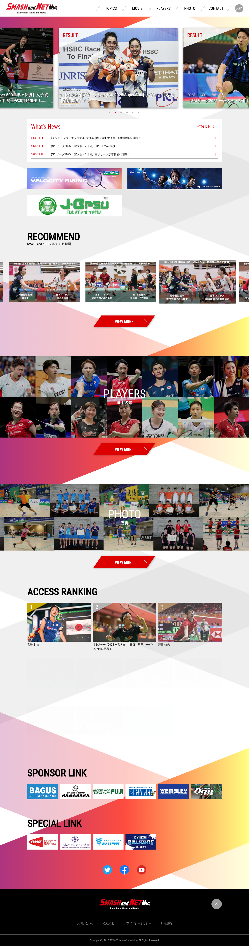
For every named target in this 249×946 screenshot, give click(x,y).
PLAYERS (163, 8)
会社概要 (108, 923)
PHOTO (189, 8)
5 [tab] (133, 112)
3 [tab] (122, 112)
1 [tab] (110, 112)
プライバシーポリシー (137, 923)
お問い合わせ (85, 923)
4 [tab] (127, 112)
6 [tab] (139, 112)
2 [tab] (116, 112)
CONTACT (216, 8)
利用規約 (166, 923)
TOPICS (111, 8)
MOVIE (137, 8)
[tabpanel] (124, 67)
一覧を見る (203, 126)
